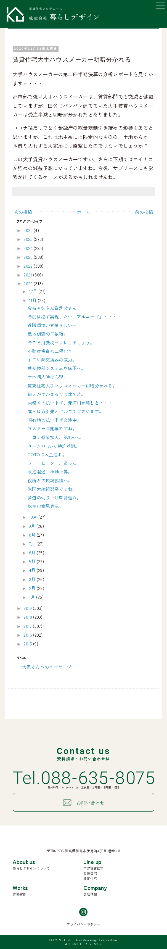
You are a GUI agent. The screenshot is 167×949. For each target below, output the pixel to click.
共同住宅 (90, 878)
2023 (28, 257)
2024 (28, 248)
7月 (32, 543)
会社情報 (90, 894)
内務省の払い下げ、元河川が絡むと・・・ (70, 402)
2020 (28, 283)
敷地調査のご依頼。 (48, 333)
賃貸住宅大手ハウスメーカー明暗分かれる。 (72, 385)
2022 (28, 265)
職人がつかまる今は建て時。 (57, 394)
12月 (34, 291)
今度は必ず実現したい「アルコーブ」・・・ (72, 316)
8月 (33, 534)
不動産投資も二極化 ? (49, 351)
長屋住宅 (90, 873)
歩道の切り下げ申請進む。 (54, 497)
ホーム (83, 212)
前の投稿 (144, 212)
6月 (33, 552)
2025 (28, 239)
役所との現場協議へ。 (50, 480)
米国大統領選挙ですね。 (52, 489)
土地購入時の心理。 (48, 376)
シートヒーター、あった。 (54, 463)
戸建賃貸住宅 (93, 868)
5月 (33, 561)
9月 (32, 526)
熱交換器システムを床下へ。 (57, 368)
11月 (33, 300)
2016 (28, 634)
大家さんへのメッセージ (46, 666)
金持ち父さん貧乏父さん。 (54, 308)
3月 (33, 579)
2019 (28, 608)
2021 (28, 274)
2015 (28, 643)
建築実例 (19, 894)
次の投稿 (23, 212)
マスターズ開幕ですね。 (52, 428)
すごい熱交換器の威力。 (52, 359)
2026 (28, 230)
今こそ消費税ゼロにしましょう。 (61, 342)
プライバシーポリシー (83, 924)
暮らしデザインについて (31, 868)
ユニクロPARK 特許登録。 (53, 445)
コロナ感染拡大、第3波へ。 (55, 437)
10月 (34, 516)
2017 (28, 626)
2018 (28, 616)
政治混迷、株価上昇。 (50, 471)
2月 (33, 588)
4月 (33, 570)
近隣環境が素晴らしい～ (52, 325)
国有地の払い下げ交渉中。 (54, 419)
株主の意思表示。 (45, 506)
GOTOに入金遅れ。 (47, 454)
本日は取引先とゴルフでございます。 (66, 411)
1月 (32, 597)
